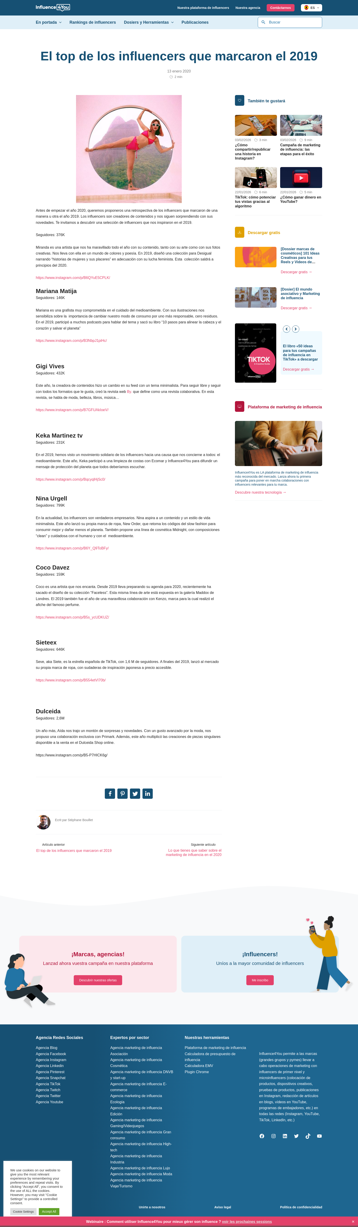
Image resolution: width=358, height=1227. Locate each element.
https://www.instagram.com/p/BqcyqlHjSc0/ (70, 479)
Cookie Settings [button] (23, 1211)
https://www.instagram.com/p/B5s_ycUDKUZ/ (72, 617)
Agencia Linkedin (50, 1066)
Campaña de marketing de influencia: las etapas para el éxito (300, 149)
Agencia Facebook (51, 1054)
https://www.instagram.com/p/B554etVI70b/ (71, 680)
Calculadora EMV (199, 1066)
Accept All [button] (49, 1211)
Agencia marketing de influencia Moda (141, 1174)
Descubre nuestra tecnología (258, 492)
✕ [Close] (353, 1222)
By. (129, 392)
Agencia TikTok (48, 1084)
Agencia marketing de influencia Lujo (140, 1168)
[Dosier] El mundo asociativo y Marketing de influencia (300, 293)
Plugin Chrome (197, 1072)
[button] (296, 329)
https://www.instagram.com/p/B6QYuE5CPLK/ (73, 278)
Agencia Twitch (48, 1090)
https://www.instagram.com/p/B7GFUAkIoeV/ (72, 410)
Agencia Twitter (48, 1096)
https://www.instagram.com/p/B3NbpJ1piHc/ (71, 341)
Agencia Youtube (49, 1102)
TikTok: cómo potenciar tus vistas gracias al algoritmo (255, 201)
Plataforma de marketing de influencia (215, 1048)
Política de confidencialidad (301, 1207)
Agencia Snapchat (51, 1078)
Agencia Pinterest (50, 1072)
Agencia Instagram (51, 1060)
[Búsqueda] (263, 22)
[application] (317, 8)
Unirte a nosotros (152, 1207)
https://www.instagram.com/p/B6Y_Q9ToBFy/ (72, 548)
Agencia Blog (46, 1048)
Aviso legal (222, 1207)
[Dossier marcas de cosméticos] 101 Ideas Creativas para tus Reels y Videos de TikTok (300, 257)
